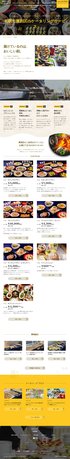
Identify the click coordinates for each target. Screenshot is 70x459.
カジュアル (23, 437)
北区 (43, 438)
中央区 (43, 437)
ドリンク (22, 445)
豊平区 (43, 440)
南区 (46, 440)
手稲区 (47, 444)
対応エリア (44, 435)
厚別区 (47, 437)
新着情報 (54, 437)
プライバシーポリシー (46, 451)
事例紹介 (54, 438)
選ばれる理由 (14, 435)
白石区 (43, 444)
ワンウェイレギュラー (25, 442)
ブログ (53, 440)
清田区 (47, 438)
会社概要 (18, 451)
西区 (46, 442)
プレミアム (23, 440)
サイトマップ (35, 451)
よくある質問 (26, 451)
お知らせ (53, 435)
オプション (23, 447)
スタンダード (23, 438)
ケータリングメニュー (25, 435)
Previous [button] (63, 368)
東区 (43, 442)
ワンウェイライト (24, 444)
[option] (13, 350)
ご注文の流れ (35, 435)
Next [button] (66, 368)
